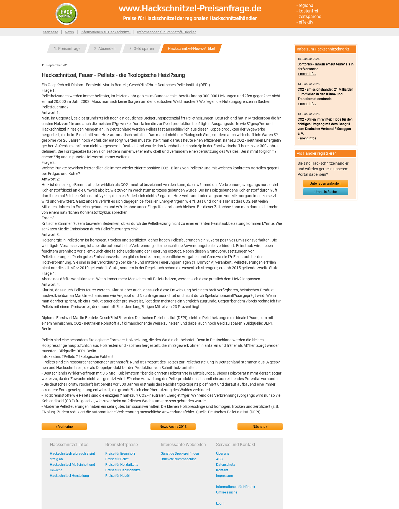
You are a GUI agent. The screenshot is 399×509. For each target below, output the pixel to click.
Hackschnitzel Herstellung (69, 476)
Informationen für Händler (235, 487)
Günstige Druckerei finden (180, 453)
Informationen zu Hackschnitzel (106, 32)
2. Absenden (105, 48)
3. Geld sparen (141, 48)
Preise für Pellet (117, 459)
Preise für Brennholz (120, 453)
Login (220, 503)
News (69, 32)
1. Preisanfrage (67, 48)
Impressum (224, 476)
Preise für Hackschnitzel (123, 470)
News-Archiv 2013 (173, 427)
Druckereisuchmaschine (178, 459)
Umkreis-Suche (325, 192)
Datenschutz (225, 465)
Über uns (222, 453)
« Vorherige (64, 427)
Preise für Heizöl (117, 476)
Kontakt (222, 470)
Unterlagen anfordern (326, 183)
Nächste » (260, 427)
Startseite (50, 32)
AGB (219, 459)
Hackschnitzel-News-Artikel (191, 48)
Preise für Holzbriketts (121, 465)
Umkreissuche (226, 492)
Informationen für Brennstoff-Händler (166, 32)
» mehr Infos (307, 74)
